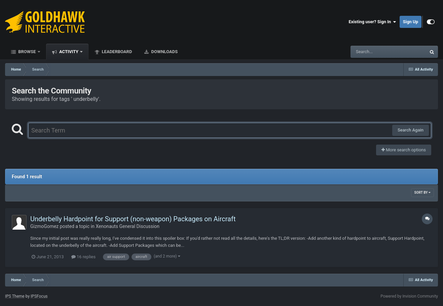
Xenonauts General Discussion (127, 226)
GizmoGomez (44, 226)
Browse (27, 51)
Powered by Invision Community (409, 296)
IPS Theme (15, 296)
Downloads (164, 51)
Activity (69, 51)
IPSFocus (39, 296)
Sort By (422, 192)
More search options (403, 149)
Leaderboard (116, 51)
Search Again (410, 129)
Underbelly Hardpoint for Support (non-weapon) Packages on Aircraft (133, 219)
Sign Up (410, 21)
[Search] (371, 52)
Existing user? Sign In (372, 22)
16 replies (83, 256)
